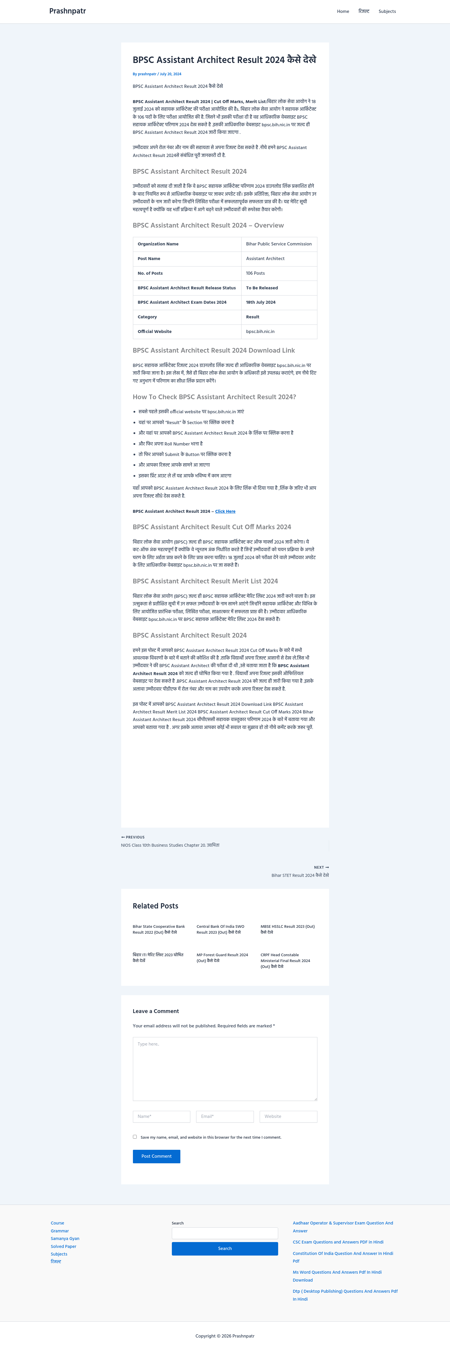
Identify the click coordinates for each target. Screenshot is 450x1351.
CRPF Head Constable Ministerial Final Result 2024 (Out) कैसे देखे (285, 962)
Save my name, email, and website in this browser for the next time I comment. (211, 1139)
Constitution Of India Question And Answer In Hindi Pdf (345, 1257)
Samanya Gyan (66, 1239)
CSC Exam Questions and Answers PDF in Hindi (340, 1242)
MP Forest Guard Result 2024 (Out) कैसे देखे (222, 959)
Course (58, 1223)
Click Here (226, 511)
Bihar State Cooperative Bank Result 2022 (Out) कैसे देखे (159, 931)
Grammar (60, 1231)
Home (343, 12)
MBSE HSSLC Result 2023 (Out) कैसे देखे (288, 931)
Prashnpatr (67, 12)
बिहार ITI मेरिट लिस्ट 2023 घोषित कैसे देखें (158, 959)
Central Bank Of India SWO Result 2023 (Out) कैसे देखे (220, 931)
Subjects (387, 12)
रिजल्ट (364, 12)
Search (178, 1223)
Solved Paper (64, 1247)
